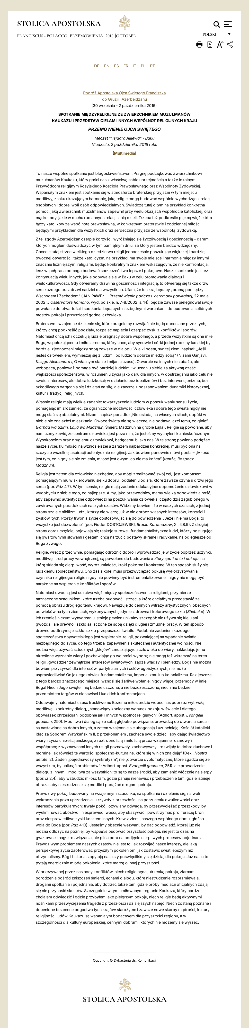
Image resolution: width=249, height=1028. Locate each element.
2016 (110, 35)
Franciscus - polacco (42, 35)
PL (143, 65)
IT (134, 65)
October (126, 35)
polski (213, 36)
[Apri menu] (227, 24)
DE (96, 65)
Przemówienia (87, 35)
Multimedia (124, 153)
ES (116, 65)
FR (126, 65)
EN (106, 65)
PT (152, 65)
